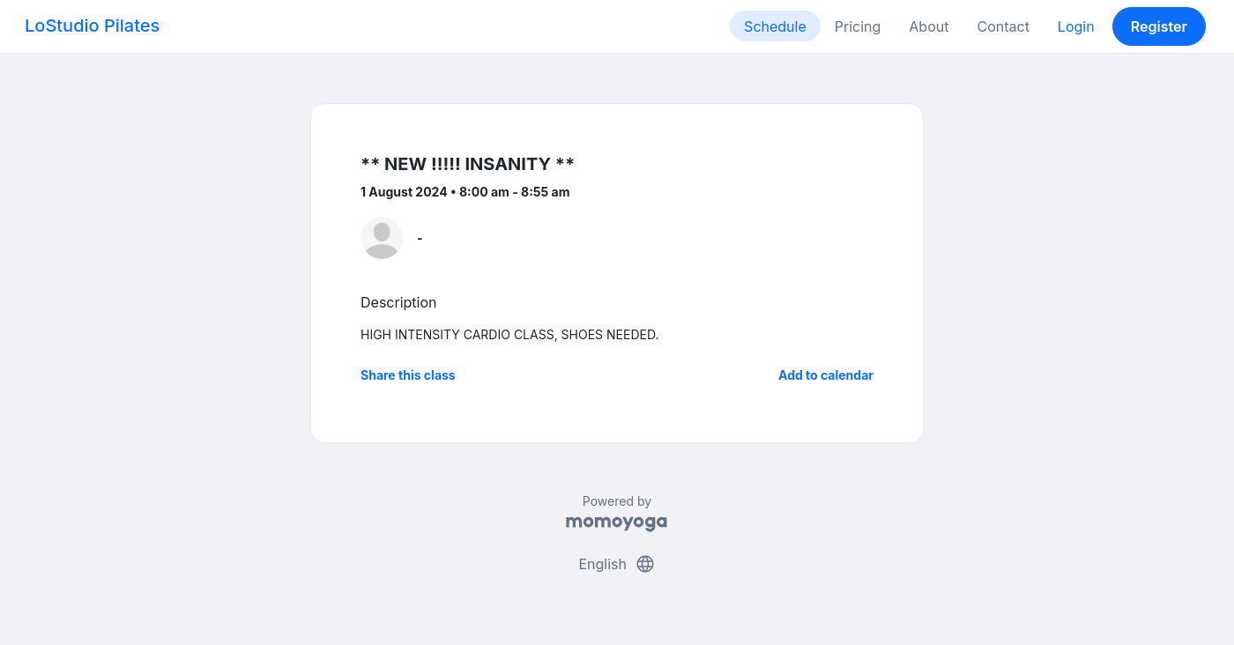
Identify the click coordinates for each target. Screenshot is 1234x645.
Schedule (775, 26)
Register (1159, 26)
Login (1076, 26)
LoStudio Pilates (92, 25)
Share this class (408, 374)
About (928, 26)
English (616, 564)
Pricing (858, 26)
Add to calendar (825, 374)
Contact (1003, 26)
